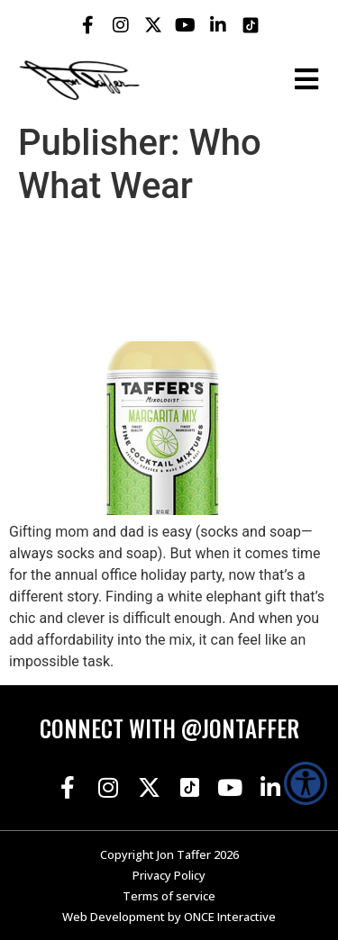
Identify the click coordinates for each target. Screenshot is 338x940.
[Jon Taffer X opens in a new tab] (153, 25)
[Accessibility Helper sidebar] (305, 783)
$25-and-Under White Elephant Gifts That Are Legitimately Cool (158, 274)
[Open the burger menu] (306, 79)
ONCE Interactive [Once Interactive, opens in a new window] (230, 916)
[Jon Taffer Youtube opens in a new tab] (185, 25)
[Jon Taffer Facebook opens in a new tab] (88, 25)
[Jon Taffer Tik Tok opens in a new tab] (250, 25)
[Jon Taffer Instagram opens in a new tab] (121, 25)
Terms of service (169, 896)
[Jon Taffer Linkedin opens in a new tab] (218, 25)
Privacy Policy (169, 875)
